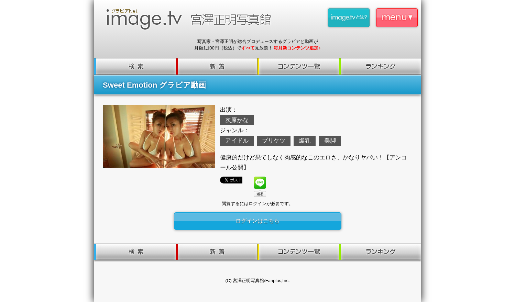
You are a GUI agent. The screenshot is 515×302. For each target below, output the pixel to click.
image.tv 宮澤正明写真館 (191, 19)
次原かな (237, 120)
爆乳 (304, 140)
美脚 (330, 140)
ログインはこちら (257, 221)
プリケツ (273, 140)
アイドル (237, 140)
